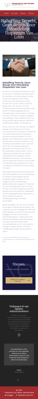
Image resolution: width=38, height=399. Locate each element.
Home (6, 13)
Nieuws (23, 13)
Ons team (14, 13)
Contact (31, 13)
